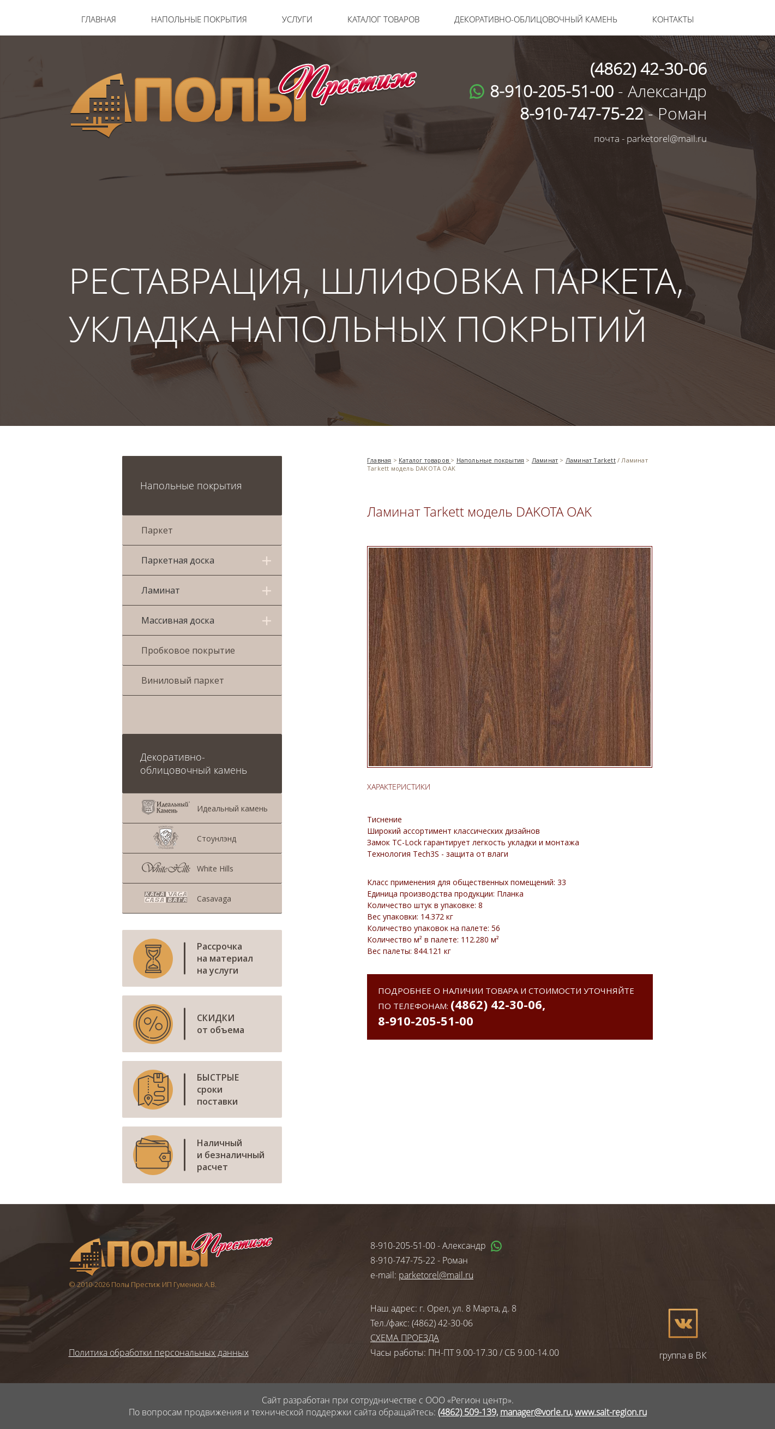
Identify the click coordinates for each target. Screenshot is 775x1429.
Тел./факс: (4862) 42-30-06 (421, 1323)
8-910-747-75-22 (402, 1260)
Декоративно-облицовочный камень (535, 19)
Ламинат (545, 460)
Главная (98, 19)
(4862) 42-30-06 (496, 1004)
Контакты (673, 19)
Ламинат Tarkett (591, 460)
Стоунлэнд (216, 838)
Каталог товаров (383, 19)
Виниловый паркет (182, 680)
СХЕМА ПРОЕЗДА (404, 1338)
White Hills (215, 868)
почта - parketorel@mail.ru (650, 138)
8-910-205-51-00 (425, 1020)
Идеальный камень (232, 808)
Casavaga (214, 898)
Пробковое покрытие (188, 650)
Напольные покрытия (199, 19)
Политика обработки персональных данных (159, 1353)
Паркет (157, 530)
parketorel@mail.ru (436, 1275)
